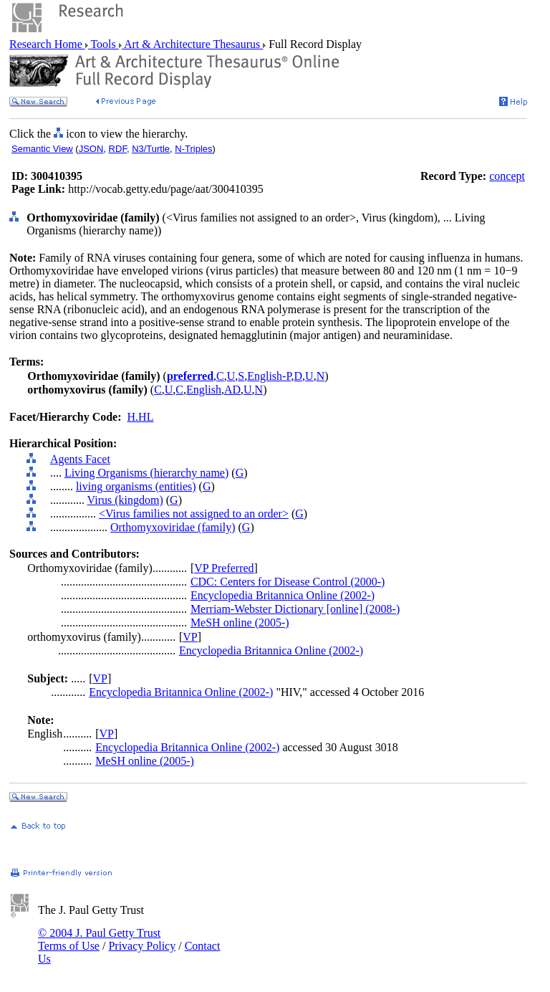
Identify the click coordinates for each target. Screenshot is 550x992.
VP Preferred (224, 568)
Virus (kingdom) (125, 500)
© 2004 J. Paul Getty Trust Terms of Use (99, 939)
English (203, 389)
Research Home (47, 44)
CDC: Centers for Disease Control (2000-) (287, 582)
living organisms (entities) (136, 486)
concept (507, 176)
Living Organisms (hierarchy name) (146, 473)
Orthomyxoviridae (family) (173, 527)
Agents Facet (80, 459)
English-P (269, 376)
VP (190, 637)
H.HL (140, 417)
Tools (103, 44)
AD (232, 389)
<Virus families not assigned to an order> (194, 513)
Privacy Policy (141, 946)
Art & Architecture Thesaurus (192, 44)
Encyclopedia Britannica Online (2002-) (282, 595)
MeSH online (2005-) (239, 622)
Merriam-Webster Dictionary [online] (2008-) (295, 609)
